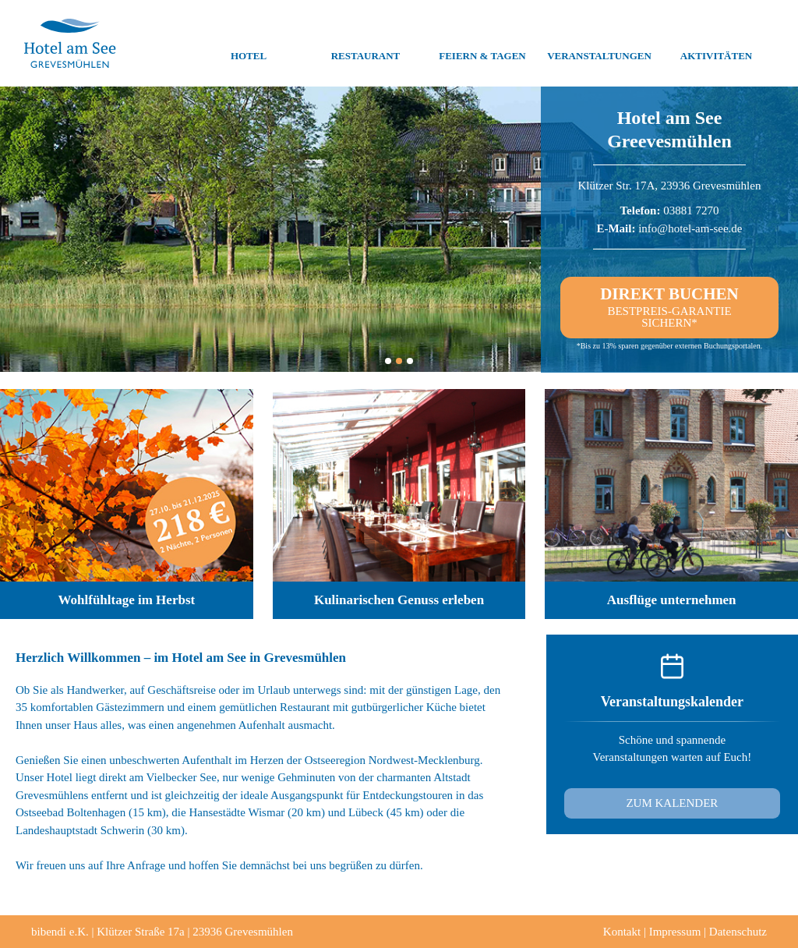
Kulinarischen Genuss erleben (399, 599)
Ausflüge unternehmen (671, 599)
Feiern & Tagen (482, 44)
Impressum (675, 931)
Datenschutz (738, 931)
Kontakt (622, 931)
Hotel (249, 44)
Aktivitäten (716, 44)
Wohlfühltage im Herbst (127, 599)
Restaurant (366, 44)
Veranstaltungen (599, 44)
